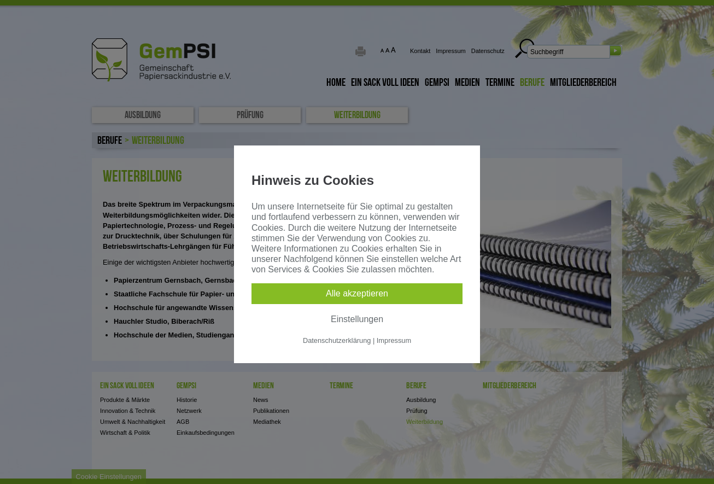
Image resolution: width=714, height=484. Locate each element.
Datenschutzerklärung (337, 340)
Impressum (394, 340)
